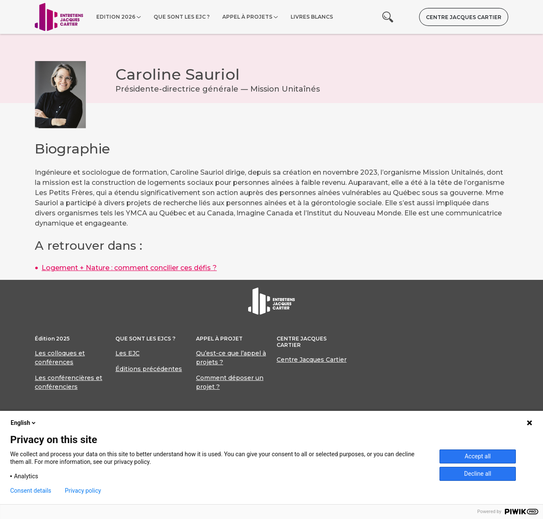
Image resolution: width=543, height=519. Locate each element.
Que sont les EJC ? (182, 17)
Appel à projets (247, 17)
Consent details (30, 490)
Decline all (477, 473)
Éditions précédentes (148, 369)
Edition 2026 (115, 17)
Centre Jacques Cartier (463, 17)
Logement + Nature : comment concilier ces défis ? (129, 268)
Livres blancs (312, 17)
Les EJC (127, 353)
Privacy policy (83, 490)
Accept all (478, 456)
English (24, 422)
